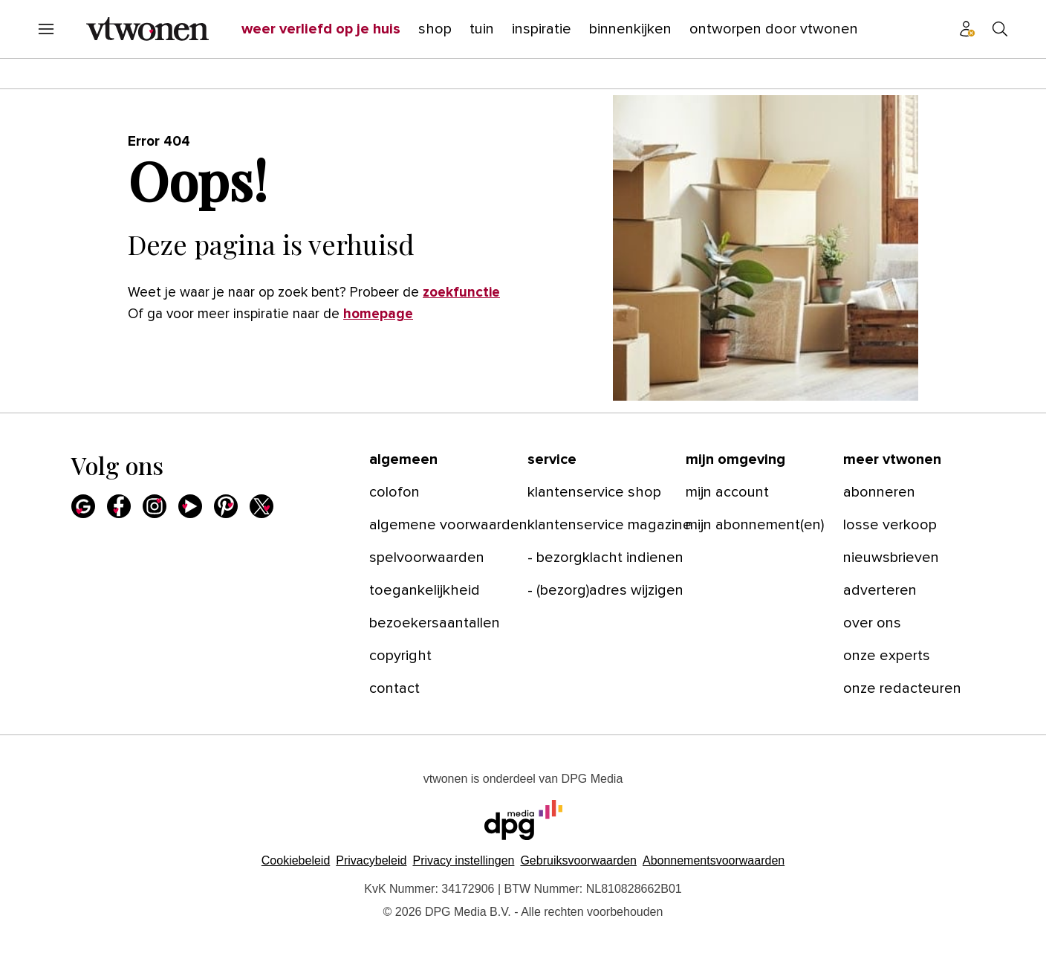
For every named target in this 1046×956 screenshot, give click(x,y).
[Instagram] (154, 506)
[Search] (1000, 29)
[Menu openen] (46, 29)
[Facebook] (119, 506)
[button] (463, 860)
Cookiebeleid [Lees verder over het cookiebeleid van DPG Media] (296, 860)
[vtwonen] (147, 29)
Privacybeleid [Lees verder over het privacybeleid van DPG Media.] (371, 860)
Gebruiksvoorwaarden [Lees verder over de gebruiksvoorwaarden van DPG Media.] (578, 860)
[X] (261, 506)
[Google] (83, 506)
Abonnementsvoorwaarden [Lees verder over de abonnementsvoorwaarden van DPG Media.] (713, 860)
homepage (378, 314)
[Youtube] (190, 506)
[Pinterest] (226, 506)
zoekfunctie (461, 292)
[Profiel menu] (967, 29)
